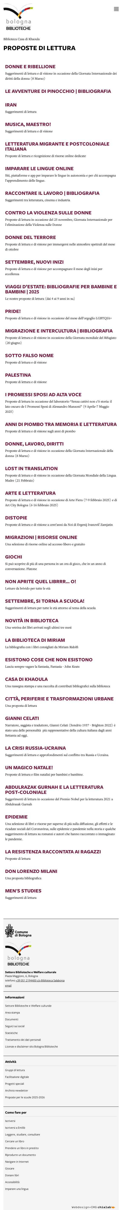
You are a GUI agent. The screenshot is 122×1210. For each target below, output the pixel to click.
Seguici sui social (14, 1026)
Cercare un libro (14, 1141)
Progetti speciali (14, 1084)
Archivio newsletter (16, 1090)
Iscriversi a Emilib (15, 1127)
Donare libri (12, 1175)
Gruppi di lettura (15, 1070)
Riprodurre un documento (20, 1155)
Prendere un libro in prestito (22, 1148)
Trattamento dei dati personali (23, 1040)
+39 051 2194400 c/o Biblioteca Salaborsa (40, 980)
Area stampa (12, 1012)
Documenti (11, 1019)
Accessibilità (12, 1182)
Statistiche (11, 1033)
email (8, 985)
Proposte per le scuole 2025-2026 (25, 1097)
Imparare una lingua (16, 1189)
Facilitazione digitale (17, 1077)
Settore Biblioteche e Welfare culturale (28, 1006)
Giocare (9, 1168)
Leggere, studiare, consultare (22, 1134)
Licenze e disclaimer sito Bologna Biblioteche (31, 1046)
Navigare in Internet (17, 1161)
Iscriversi (10, 1121)
